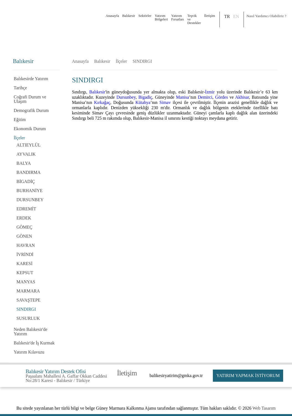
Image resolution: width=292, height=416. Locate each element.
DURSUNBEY (30, 199)
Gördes (221, 97)
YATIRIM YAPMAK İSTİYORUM (248, 375)
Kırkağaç (102, 102)
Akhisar (242, 97)
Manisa (182, 97)
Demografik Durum (31, 110)
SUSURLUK (28, 318)
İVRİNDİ (25, 254)
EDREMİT (26, 208)
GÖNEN (24, 236)
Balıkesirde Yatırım (31, 78)
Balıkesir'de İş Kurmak (34, 343)
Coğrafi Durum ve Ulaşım (30, 99)
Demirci (205, 97)
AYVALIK (26, 154)
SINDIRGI (26, 309)
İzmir (210, 92)
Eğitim (20, 119)
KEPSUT (25, 272)
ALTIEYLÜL (29, 145)
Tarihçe (20, 87)
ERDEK (24, 218)
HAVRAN (26, 245)
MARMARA (28, 291)
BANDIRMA (29, 172)
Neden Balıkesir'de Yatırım (31, 331)
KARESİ (25, 263)
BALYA (24, 163)
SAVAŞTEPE (29, 300)
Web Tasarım (264, 408)
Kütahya (142, 102)
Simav (165, 102)
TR (227, 16)
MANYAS (26, 281)
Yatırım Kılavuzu (29, 352)
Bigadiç (145, 97)
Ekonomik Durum (30, 128)
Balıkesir (102, 61)
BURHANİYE (30, 190)
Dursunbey (126, 97)
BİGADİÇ (26, 181)
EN (236, 16)
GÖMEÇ (25, 227)
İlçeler (19, 137)
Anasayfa (112, 16)
